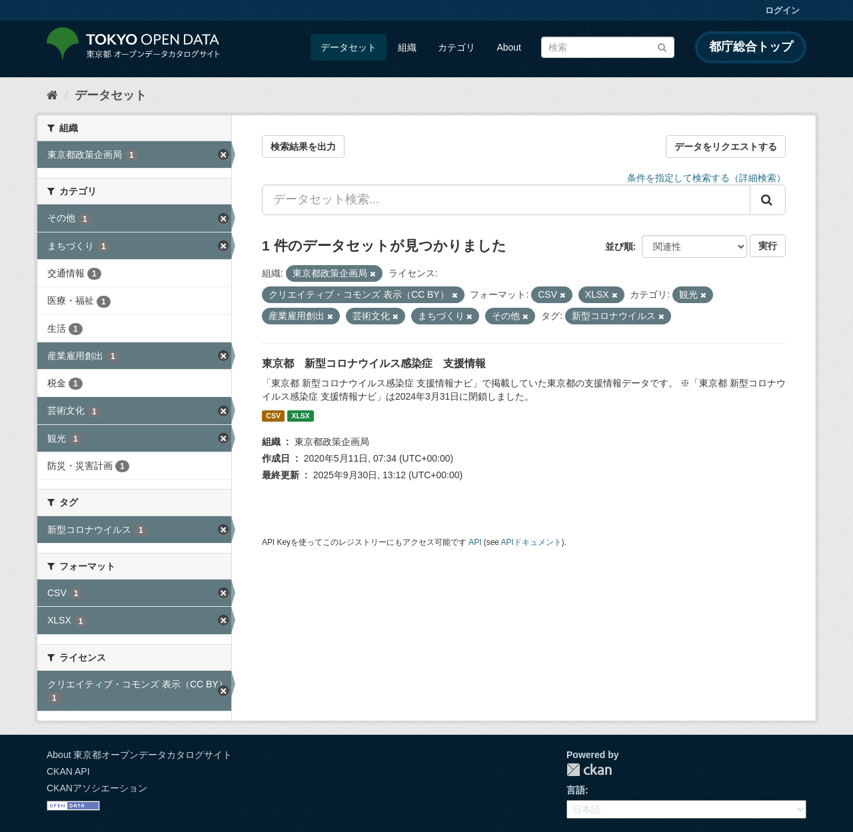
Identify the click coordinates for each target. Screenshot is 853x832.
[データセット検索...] (506, 200)
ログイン (782, 10)
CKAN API (68, 771)
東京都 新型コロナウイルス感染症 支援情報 (374, 363)
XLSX (300, 416)
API (474, 542)
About (508, 47)
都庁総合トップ (751, 46)
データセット (349, 47)
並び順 (619, 246)
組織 (407, 47)
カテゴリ (456, 47)
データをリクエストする (725, 146)
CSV (273, 416)
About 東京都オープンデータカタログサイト (139, 754)
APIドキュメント (531, 542)
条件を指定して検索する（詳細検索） (706, 178)
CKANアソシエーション (97, 788)
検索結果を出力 (303, 146)
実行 (767, 245)
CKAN (589, 770)
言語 (575, 790)
